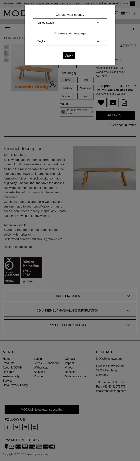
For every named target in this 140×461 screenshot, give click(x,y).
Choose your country (70, 14)
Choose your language (69, 33)
